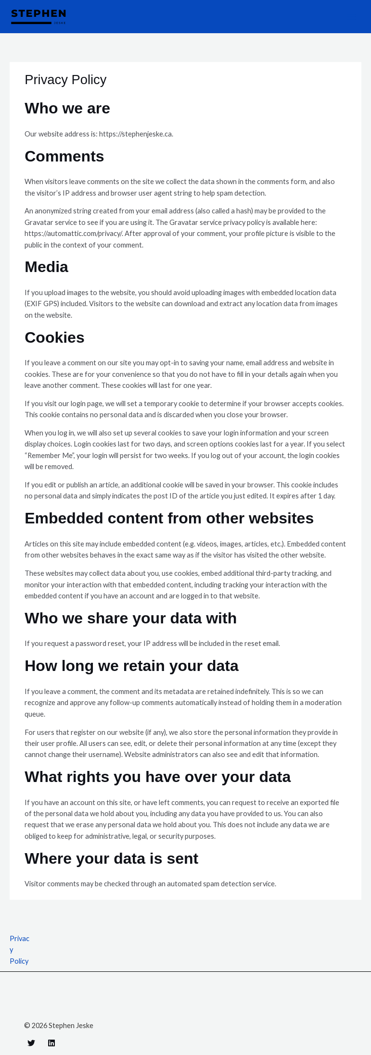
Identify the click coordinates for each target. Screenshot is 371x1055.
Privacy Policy (19, 949)
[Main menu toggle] (351, 17)
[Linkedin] (51, 1043)
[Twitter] (31, 1043)
